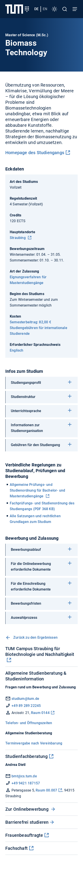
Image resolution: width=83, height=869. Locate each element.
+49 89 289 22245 (26, 706)
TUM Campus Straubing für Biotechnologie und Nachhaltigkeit (39, 651)
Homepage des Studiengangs (34, 152)
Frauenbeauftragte (24, 835)
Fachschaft (16, 848)
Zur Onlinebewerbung (27, 809)
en (45, 9)
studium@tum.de (25, 699)
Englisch (16, 350)
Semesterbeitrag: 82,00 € (30, 322)
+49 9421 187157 (26, 783)
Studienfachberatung (26, 756)
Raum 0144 (40, 713)
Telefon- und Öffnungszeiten (28, 723)
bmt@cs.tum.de (21, 776)
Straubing (18, 238)
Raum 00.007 (46, 790)
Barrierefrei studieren (26, 822)
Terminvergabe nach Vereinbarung (33, 743)
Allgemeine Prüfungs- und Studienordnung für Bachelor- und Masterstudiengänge (37, 490)
